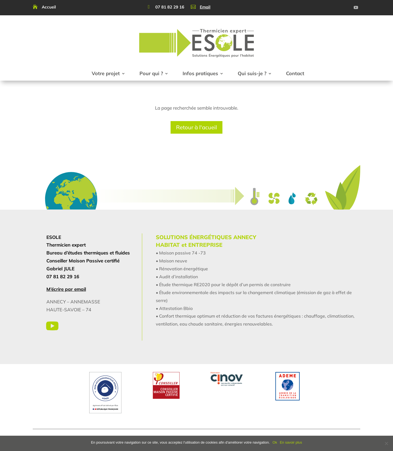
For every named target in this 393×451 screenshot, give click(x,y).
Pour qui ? (151, 73)
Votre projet (106, 73)
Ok (275, 442)
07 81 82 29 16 (169, 7)
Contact (295, 73)
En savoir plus (291, 442)
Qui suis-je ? (252, 73)
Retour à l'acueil (196, 127)
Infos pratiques (200, 73)
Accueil (49, 7)
